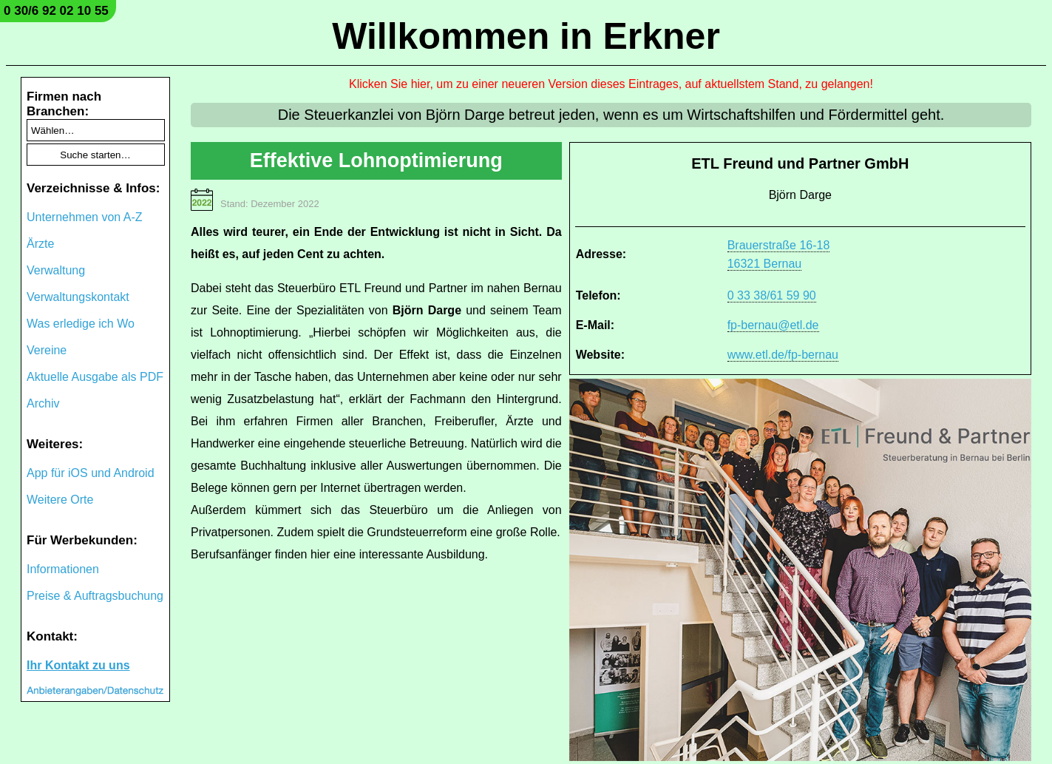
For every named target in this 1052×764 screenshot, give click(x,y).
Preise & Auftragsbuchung (95, 595)
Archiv (43, 403)
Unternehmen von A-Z (85, 217)
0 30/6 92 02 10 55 (56, 11)
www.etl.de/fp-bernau (782, 354)
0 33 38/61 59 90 (771, 295)
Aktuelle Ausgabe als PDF (95, 377)
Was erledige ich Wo (81, 323)
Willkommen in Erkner (526, 36)
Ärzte (40, 243)
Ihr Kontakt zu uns (78, 665)
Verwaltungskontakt (78, 297)
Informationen (63, 569)
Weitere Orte (60, 499)
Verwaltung (56, 270)
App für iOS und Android (91, 473)
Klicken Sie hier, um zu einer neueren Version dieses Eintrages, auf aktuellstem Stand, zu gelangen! (611, 84)
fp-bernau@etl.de (773, 325)
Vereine (47, 350)
